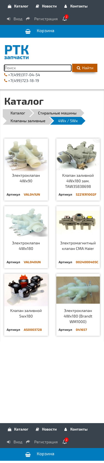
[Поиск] (37, 68)
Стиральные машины (57, 113)
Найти (84, 67)
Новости (46, 6)
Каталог (17, 6)
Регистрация (42, 18)
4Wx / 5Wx (68, 120)
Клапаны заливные (28, 120)
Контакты (75, 6)
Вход (14, 18)
